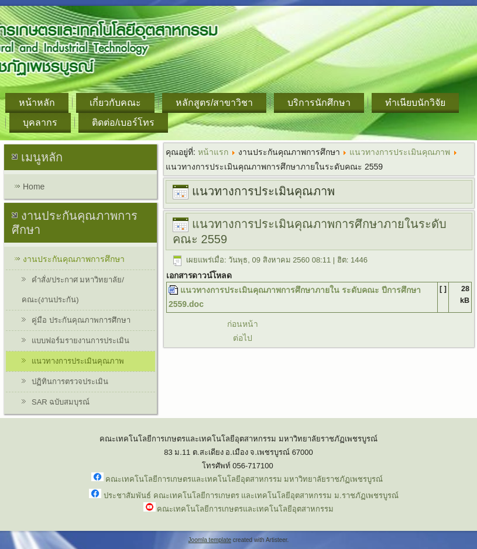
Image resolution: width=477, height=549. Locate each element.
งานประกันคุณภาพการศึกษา (74, 259)
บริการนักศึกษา (319, 103)
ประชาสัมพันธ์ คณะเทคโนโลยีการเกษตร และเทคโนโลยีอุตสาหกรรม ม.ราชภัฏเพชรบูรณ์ (251, 495)
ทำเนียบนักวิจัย (415, 103)
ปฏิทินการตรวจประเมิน (70, 381)
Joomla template (209, 540)
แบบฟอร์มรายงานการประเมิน (80, 340)
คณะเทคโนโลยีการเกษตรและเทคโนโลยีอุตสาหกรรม (245, 509)
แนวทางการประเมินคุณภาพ (78, 361)
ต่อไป (242, 338)
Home (33, 186)
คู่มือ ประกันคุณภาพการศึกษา (81, 320)
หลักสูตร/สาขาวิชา (214, 103)
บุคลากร (40, 122)
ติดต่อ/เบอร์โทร (123, 122)
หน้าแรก (213, 152)
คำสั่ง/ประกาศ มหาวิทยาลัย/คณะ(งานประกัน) (73, 289)
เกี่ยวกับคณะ (115, 103)
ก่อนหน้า (242, 324)
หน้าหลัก (37, 103)
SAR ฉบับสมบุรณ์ (61, 402)
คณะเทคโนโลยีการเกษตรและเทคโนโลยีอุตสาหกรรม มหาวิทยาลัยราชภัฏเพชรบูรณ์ (244, 479)
